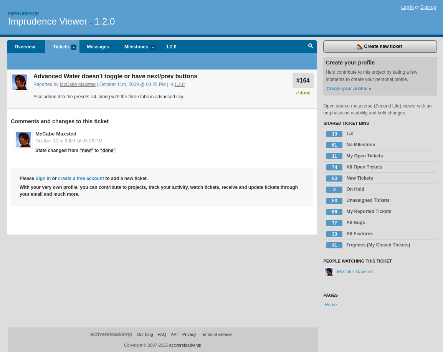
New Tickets (349, 178)
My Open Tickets (354, 156)
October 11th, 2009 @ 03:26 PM (68, 141)
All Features (349, 234)
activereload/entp (111, 334)
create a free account (81, 178)
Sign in (43, 178)
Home (330, 304)
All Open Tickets (354, 167)
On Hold (345, 190)
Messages (98, 47)
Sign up (428, 7)
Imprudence (23, 14)
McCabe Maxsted (78, 84)
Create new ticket (379, 47)
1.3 (339, 134)
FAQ (162, 334)
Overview (25, 47)
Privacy (189, 334)
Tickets (60, 47)
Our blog (145, 334)
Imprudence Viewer (47, 21)
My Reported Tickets (358, 212)
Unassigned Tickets (358, 201)
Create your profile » (348, 88)
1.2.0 (104, 21)
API (174, 334)
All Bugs (345, 223)
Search (310, 46)
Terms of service (216, 334)
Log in (407, 7)
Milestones (136, 47)
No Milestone (350, 145)
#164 (303, 80)
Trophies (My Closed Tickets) (368, 245)
